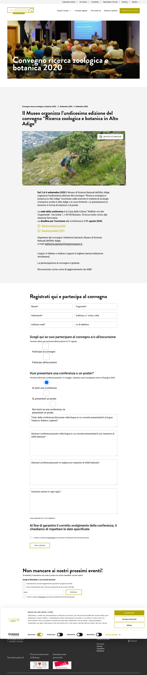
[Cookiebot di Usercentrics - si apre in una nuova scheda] (13, 670)
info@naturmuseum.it (80, 630)
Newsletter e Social (110, 2)
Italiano (135, 2)
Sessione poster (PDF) (53, 230)
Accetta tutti (129, 649)
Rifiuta (129, 661)
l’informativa (51, 538)
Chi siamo (83, 2)
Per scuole (96, 11)
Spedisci (73, 592)
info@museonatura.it (15, 637)
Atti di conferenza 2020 (53, 226)
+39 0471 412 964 (16, 642)
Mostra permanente (104, 625)
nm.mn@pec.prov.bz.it (15, 639)
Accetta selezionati (129, 655)
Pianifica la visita (130, 11)
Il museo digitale (81, 11)
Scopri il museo (64, 11)
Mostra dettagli (111, 671)
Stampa (125, 2)
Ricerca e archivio (110, 11)
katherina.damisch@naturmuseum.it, (64, 244)
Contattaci (95, 2)
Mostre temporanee (104, 628)
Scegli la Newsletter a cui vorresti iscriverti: (39, 580)
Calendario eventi (68, 2)
